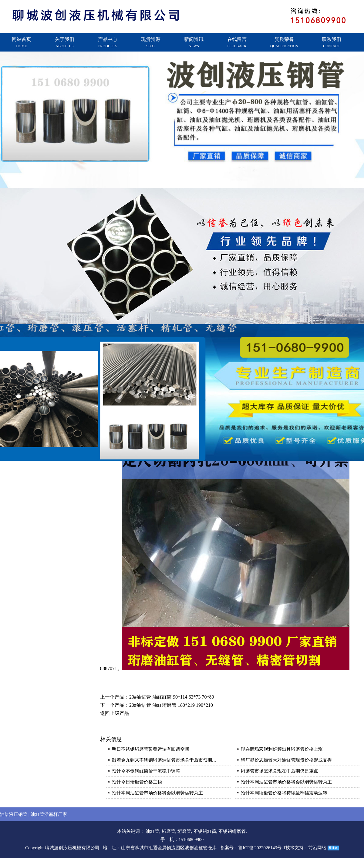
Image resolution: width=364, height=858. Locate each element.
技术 (290, 847)
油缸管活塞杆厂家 (49, 814)
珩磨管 (168, 831)
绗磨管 (184, 831)
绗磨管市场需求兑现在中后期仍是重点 (279, 771)
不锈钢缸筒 (205, 831)
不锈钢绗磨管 (232, 831)
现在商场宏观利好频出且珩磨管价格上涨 (282, 749)
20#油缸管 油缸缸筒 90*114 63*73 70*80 (171, 696)
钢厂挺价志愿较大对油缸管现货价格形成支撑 (286, 760)
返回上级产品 (114, 713)
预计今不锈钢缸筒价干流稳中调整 (146, 771)
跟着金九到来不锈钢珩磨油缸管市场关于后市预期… (164, 760)
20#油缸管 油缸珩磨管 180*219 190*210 (171, 705)
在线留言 (237, 42)
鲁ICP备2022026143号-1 (261, 847)
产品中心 (107, 42)
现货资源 (150, 42)
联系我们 (331, 42)
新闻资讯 (194, 42)
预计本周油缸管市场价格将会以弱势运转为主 (286, 782)
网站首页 (21, 42)
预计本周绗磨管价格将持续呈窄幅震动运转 (284, 792)
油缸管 (152, 831)
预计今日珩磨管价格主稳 (137, 782)
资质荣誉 (284, 42)
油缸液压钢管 (13, 814)
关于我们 (64, 42)
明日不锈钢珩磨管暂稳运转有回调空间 (150, 749)
